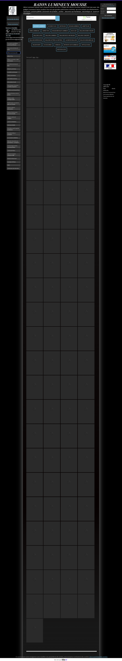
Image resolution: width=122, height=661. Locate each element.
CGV (9, 165)
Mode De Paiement (12, 158)
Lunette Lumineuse (12, 72)
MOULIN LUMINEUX (74, 26)
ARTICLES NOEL (86, 45)
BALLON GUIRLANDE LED (86, 40)
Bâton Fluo (10, 56)
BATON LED (63, 26)
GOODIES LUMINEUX (39, 26)
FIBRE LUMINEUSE (34, 31)
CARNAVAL (58, 45)
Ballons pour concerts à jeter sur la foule (13, 103)
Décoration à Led (12, 82)
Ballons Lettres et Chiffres (12, 117)
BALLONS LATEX (38, 35)
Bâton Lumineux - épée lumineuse (13, 60)
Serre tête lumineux (12, 78)
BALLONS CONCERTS (83, 35)
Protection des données (13, 168)
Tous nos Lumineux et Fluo (13, 48)
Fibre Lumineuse (12, 75)
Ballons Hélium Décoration (11, 108)
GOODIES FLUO (52, 26)
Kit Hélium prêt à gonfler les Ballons (13, 129)
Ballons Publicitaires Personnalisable (12, 113)
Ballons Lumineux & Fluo (13, 90)
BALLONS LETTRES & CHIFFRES (53, 40)
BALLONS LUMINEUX (51, 35)
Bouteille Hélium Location (12, 133)
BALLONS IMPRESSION (36, 40)
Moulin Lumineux (12, 69)
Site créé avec (61, 660)
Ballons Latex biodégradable (11, 98)
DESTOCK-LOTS (61, 49)
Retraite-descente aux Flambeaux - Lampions (13, 141)
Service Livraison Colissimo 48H (12, 154)
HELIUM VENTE (37, 45)
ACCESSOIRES (48, 45)
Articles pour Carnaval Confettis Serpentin (13, 86)
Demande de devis (13, 19)
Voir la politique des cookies (98, 657)
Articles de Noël (11, 125)
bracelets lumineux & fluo (13, 64)
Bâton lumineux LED (12, 53)
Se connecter (108, 15)
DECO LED (74, 31)
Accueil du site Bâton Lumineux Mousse (13, 44)
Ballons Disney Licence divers (13, 94)
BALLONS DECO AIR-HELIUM (67, 35)
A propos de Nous (12, 162)
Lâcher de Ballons (12, 121)
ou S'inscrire (110, 6)
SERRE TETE (46, 31)
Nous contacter (13, 24)
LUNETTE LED (85, 26)
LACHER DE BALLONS (71, 40)
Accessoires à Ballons (13, 137)
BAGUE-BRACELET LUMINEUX (60, 31)
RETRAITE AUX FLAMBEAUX (71, 45)
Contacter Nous (11, 150)
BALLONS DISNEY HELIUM (86, 31)
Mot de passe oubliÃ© (108, 18)
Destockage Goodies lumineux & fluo (12, 146)
